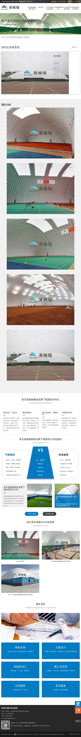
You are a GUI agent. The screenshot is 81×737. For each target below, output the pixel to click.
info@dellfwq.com (10, 718)
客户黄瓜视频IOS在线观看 (49, 8)
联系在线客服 (31, 514)
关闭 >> (78, 721)
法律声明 (77, 734)
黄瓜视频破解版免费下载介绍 (32, 8)
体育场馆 (26, 37)
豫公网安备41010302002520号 (23, 734)
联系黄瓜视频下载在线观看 (75, 8)
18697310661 (8, 716)
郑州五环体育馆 (20, 561)
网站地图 (71, 734)
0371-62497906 (9, 713)
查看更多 (74, 47)
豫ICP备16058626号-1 (7, 734)
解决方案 (41, 7)
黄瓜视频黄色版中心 (58, 8)
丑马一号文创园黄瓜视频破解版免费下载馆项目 (20, 594)
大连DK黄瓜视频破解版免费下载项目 (60, 561)
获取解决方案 (49, 514)
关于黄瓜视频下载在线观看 (67, 8)
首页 (3, 37)
